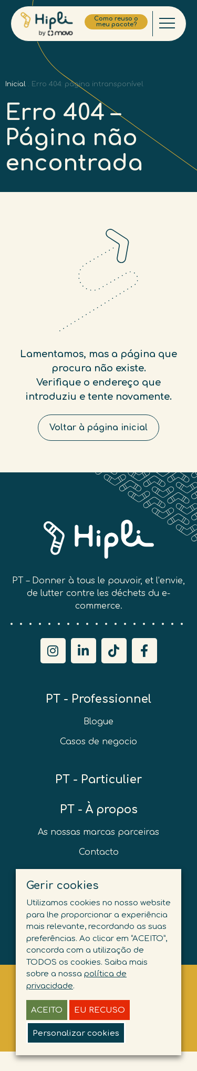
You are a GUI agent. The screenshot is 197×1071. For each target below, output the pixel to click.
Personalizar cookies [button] (76, 1033)
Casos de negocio (98, 741)
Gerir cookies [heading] (62, 886)
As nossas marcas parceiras (98, 832)
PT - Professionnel (98, 699)
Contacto (99, 852)
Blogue (98, 721)
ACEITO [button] (47, 1010)
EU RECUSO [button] (99, 1010)
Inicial (15, 84)
